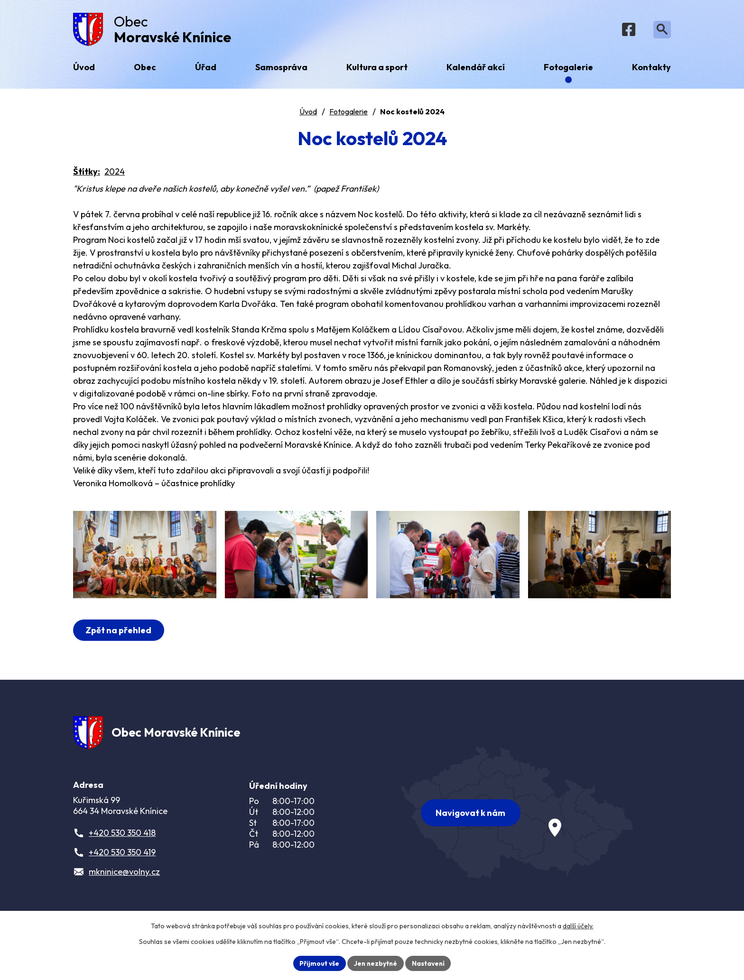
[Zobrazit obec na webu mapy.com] (517, 822)
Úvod (308, 113)
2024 (114, 173)
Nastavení (429, 963)
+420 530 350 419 (122, 863)
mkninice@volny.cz (124, 883)
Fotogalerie (348, 113)
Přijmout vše (318, 963)
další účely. (578, 926)
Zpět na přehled (119, 639)
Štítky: (86, 173)
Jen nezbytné (375, 963)
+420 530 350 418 (122, 844)
